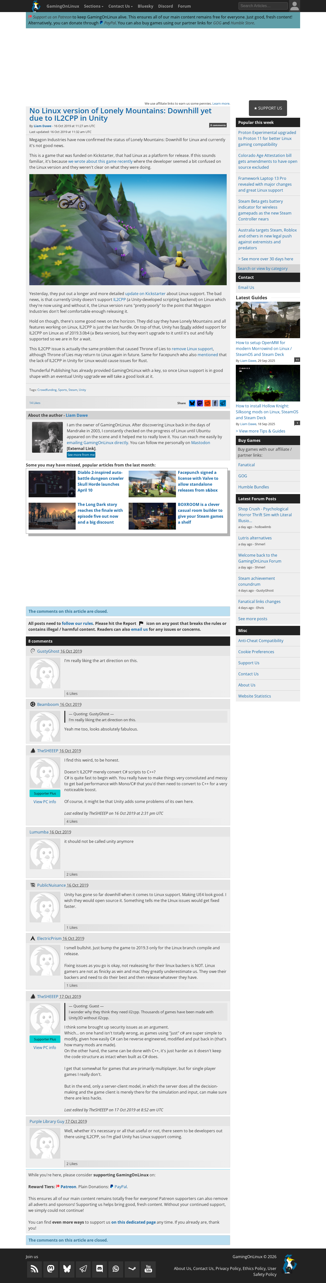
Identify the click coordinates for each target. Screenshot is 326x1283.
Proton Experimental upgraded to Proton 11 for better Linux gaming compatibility (267, 138)
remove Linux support (192, 348)
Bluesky (145, 6)
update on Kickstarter (145, 293)
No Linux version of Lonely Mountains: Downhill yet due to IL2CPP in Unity (120, 114)
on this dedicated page (133, 1222)
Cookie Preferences (256, 651)
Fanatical (246, 464)
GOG (217, 23)
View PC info (45, 801)
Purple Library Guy (47, 1121)
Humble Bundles (253, 487)
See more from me (81, 454)
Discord (165, 6)
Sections (93, 6)
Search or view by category (263, 268)
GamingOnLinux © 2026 (254, 1256)
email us (139, 629)
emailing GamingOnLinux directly (97, 442)
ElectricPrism (49, 938)
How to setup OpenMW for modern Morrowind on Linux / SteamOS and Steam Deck (268, 345)
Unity (82, 390)
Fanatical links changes (259, 601)
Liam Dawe (42, 126)
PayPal (108, 23)
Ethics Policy (254, 1268)
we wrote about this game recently (100, 161)
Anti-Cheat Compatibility (260, 640)
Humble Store (242, 23)
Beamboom (48, 704)
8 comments (218, 125)
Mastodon (200, 442)
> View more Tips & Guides (260, 431)
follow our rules (77, 623)
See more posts (252, 618)
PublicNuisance (51, 885)
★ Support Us (268, 108)
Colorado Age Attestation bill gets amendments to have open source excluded (267, 161)
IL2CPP (119, 299)
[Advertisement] (163, 64)
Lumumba (39, 832)
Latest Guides (251, 297)
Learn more (220, 103)
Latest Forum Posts (257, 498)
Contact (246, 277)
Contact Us (120, 6)
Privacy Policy (228, 1268)
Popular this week (256, 122)
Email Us (246, 287)
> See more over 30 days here (265, 259)
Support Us (248, 663)
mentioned (208, 354)
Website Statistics (254, 696)
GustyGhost (48, 651)
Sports (62, 390)
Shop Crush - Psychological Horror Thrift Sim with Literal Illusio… (265, 514)
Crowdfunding (47, 390)
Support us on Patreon (49, 17)
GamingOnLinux (63, 6)
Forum (184, 6)
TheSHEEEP (47, 750)
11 (297, 359)
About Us (247, 685)
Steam (73, 390)
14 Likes (34, 403)
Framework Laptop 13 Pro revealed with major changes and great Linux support (265, 184)
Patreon (66, 1186)
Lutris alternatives (255, 538)
